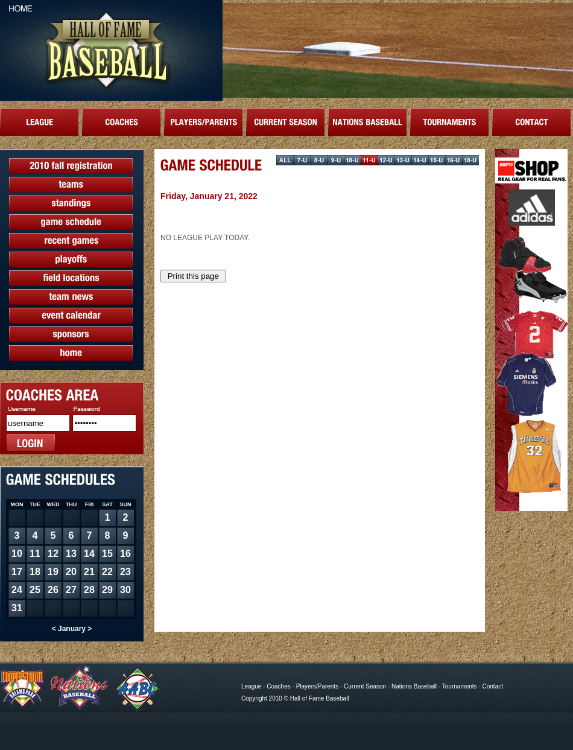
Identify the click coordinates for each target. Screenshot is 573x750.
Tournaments (459, 686)
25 (35, 590)
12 (53, 553)
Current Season (365, 686)
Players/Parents (317, 686)
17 (16, 572)
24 (16, 590)
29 (107, 590)
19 (53, 572)
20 (71, 572)
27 (71, 590)
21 (89, 572)
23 (125, 572)
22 (107, 572)
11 (35, 553)
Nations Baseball (414, 686)
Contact (493, 686)
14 (89, 553)
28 (89, 590)
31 (16, 608)
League (251, 686)
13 (71, 553)
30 (125, 590)
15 (107, 553)
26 (53, 590)
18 (35, 572)
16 (125, 553)
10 (16, 553)
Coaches (278, 686)
